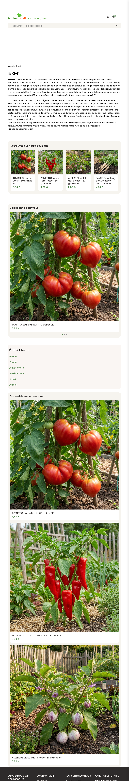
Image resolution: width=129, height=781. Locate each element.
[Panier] (113, 17)
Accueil (11, 66)
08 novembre (16, 367)
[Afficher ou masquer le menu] (119, 17)
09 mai (13, 384)
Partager (64, 134)
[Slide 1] (62, 334)
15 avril (12, 379)
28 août (13, 356)
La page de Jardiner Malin (20, 129)
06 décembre (16, 373)
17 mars (13, 362)
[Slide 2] (64, 334)
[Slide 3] (66, 334)
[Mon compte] (107, 17)
